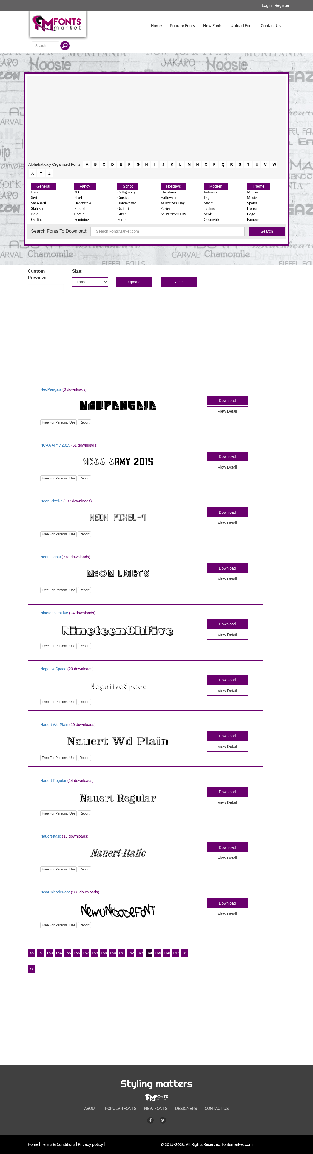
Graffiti (123, 209)
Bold (34, 214)
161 (122, 953)
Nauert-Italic (50, 836)
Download (227, 400)
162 (131, 953)
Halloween (169, 198)
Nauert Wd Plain (54, 724)
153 (50, 953)
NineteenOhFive (54, 613)
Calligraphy (126, 192)
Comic (79, 214)
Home (156, 26)
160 (113, 953)
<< (31, 953)
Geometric (212, 220)
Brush (121, 214)
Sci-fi (208, 214)
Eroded (79, 209)
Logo (251, 214)
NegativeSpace (53, 669)
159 (104, 953)
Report (84, 422)
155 (67, 953)
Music (252, 198)
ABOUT (90, 1108)
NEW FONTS (155, 1108)
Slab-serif (38, 209)
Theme (258, 186)
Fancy (85, 186)
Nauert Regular (53, 780)
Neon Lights (50, 557)
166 (167, 953)
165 (158, 953)
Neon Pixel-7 (51, 501)
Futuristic (211, 192)
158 (95, 953)
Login (267, 5)
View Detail (227, 411)
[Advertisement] (156, 119)
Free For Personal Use (58, 422)
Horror (252, 209)
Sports (252, 203)
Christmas (168, 192)
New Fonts (212, 26)
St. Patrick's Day (173, 214)
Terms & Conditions (58, 1144)
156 (76, 953)
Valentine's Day (173, 203)
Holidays (173, 186)
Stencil (209, 203)
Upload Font (242, 26)
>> (31, 969)
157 (85, 953)
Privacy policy (90, 1144)
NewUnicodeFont (55, 892)
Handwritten (126, 203)
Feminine (81, 220)
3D (76, 192)
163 (140, 953)
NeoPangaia (50, 389)
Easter (165, 209)
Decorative (82, 203)
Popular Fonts (182, 26)
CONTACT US (217, 1108)
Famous (253, 220)
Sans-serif (38, 203)
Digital (209, 198)
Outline (36, 220)
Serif (34, 198)
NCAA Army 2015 (55, 445)
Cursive (123, 198)
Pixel (78, 198)
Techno (209, 209)
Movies (252, 192)
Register (282, 5)
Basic (35, 192)
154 (58, 953)
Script (128, 186)
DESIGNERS (186, 1108)
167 (176, 953)
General (43, 186)
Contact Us (271, 26)
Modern (215, 186)
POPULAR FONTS (120, 1108)
